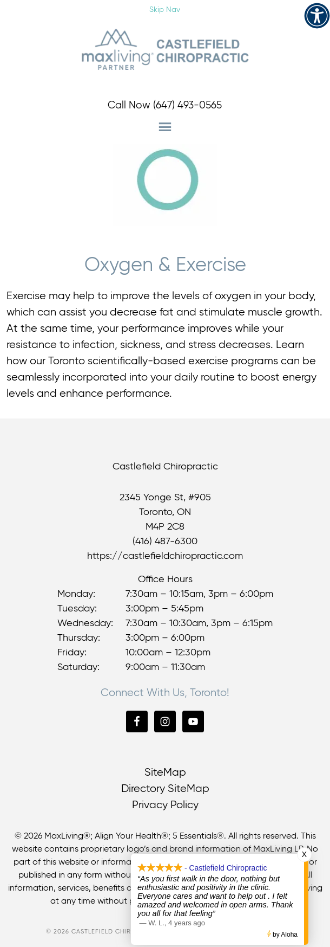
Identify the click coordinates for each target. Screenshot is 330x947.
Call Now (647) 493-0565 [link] (165, 105)
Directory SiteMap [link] (165, 789)
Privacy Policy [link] (165, 805)
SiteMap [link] (165, 772)
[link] (317, 16)
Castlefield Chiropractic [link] (165, 49)
